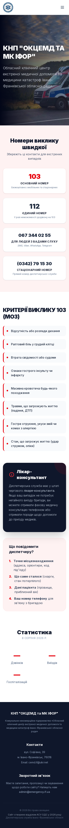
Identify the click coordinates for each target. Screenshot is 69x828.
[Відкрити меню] (62, 7)
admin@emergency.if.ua (34, 791)
